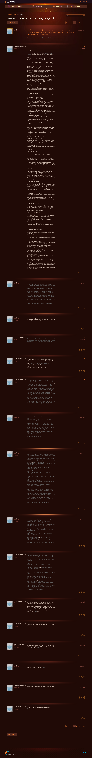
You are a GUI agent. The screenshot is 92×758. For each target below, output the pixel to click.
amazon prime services (32, 580)
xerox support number (47, 402)
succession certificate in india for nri (43, 37)
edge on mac (45, 463)
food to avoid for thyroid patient (34, 429)
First (67, 22)
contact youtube (41, 467)
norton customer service (32, 481)
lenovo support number (39, 486)
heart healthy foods (31, 419)
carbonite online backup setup (33, 567)
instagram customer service (49, 532)
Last (84, 22)
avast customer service (32, 519)
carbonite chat (44, 567)
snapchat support (31, 470)
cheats (35, 611)
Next (80, 22)
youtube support (33, 468)
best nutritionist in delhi (47, 423)
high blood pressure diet (32, 433)
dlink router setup (33, 502)
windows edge (52, 463)
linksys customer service (38, 535)
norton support (37, 482)
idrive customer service (39, 562)
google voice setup (46, 494)
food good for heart (41, 419)
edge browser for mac (32, 463)
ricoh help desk (37, 385)
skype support (36, 520)
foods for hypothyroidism (47, 431)
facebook (83, 752)
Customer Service (21, 752)
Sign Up (85, 1)
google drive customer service (33, 564)
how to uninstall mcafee (32, 582)
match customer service (32, 475)
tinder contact (34, 501)
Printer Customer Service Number (41, 401)
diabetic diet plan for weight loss (34, 432)
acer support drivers (46, 569)
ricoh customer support (47, 385)
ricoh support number (47, 384)
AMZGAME (10, 14)
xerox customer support (42, 403)
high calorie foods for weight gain (39, 428)
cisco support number (32, 529)
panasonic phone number (36, 499)
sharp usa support (35, 396)
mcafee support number (32, 453)
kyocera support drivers (32, 388)
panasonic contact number (44, 389)
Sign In (80, 1)
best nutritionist (37, 422)
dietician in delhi (45, 422)
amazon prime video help (43, 580)
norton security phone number (45, 481)
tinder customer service (36, 494)
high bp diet (36, 420)
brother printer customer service (46, 396)
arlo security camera (36, 572)
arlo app (43, 572)
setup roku (29, 455)
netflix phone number (46, 525)
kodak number (41, 392)
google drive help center (36, 565)
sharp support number (36, 394)
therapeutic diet (40, 416)
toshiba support (30, 484)
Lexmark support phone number (34, 381)
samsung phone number (44, 502)
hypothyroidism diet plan (35, 431)
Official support (41, 539)
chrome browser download (49, 523)
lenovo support (30, 486)
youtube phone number (32, 467)
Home (13, 752)
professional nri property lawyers (34, 30)
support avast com (42, 519)
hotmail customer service (32, 489)
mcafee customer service (36, 490)
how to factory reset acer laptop (34, 569)
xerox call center (38, 402)
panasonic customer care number (42, 390)
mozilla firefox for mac (37, 466)
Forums (16, 14)
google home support (32, 528)
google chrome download (37, 523)
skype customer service (35, 542)
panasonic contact (33, 389)
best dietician (30, 422)
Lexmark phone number (32, 380)
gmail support (44, 493)
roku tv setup (37, 457)
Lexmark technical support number (45, 380)
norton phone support (32, 577)
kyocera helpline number (43, 388)
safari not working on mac (46, 460)
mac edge (39, 463)
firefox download (30, 464)
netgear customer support (36, 480)
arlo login (29, 572)
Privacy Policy (39, 752)
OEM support (42, 489)
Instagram (42, 87)
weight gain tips (30, 427)
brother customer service (32, 397)
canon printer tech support (37, 556)
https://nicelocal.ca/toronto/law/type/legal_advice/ (40, 363)
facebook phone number (45, 458)
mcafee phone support (48, 454)
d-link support (42, 495)
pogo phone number (39, 589)
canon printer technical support (34, 555)
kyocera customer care (47, 387)
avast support (50, 519)
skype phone (30, 520)
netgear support (30, 479)
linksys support (48, 535)
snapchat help (38, 470)
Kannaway (48, 688)
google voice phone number (47, 542)
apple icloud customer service (44, 585)
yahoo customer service (32, 472)
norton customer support (35, 578)
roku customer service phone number (40, 455)
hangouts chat (43, 587)
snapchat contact (46, 470)
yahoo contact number (35, 473)
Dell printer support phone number (34, 384)
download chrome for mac (33, 521)
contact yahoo (41, 472)
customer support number (35, 586)
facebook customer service (33, 458)
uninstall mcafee (41, 582)
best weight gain (39, 427)
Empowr (29, 625)
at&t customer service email (33, 537)
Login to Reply (12, 22)
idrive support (30, 562)
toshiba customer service (40, 484)
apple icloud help (31, 559)
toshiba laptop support (36, 485)
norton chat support (41, 577)
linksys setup (30, 535)
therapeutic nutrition (31, 416)
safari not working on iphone (33, 460)
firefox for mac (38, 464)
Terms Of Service (30, 752)
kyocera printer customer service (34, 387)
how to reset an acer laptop (36, 571)
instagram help (39, 532)
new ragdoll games (34, 608)
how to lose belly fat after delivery (34, 424)
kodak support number (43, 393)
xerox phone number (31, 403)
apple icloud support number (41, 559)
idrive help (46, 562)
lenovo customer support (39, 488)
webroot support (34, 495)
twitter (86, 752)
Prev (71, 22)
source (28, 283)
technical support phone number (38, 576)
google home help (41, 528)
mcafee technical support (36, 454)
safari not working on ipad (38, 462)
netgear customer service (40, 479)
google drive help (35, 587)
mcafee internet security (34, 584)
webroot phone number (43, 501)
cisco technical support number (44, 529)
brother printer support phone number (39, 398)
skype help (42, 520)
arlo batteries (48, 572)
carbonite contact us (34, 568)
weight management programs (34, 436)
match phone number (43, 475)
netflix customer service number (34, 525)
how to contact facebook (34, 459)
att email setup (34, 538)
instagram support (31, 532)
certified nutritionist (36, 423)
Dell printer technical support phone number (44, 383)
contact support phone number (34, 575)
